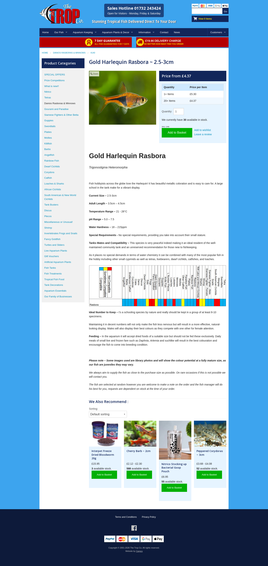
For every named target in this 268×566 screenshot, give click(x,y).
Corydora (49, 172)
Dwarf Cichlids (52, 166)
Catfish (48, 177)
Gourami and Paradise (56, 109)
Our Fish (59, 32)
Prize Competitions (54, 80)
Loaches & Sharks (54, 183)
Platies (48, 132)
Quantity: (167, 111)
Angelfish (49, 155)
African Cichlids (52, 189)
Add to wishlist (202, 130)
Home (45, 32)
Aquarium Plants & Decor (115, 32)
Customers (216, 32)
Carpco (139, 551)
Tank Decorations (53, 285)
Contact (164, 32)
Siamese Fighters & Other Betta (61, 114)
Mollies (48, 137)
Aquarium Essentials (55, 290)
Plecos (48, 216)
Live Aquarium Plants (55, 250)
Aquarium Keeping (83, 32)
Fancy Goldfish (52, 239)
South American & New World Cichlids (60, 197)
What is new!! (51, 86)
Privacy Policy (149, 517)
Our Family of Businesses (58, 296)
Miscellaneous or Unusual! (58, 222)
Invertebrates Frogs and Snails (60, 233)
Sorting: (93, 408)
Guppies (48, 120)
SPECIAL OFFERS (54, 74)
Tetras (47, 97)
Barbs (47, 149)
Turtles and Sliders (54, 245)
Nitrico (47, 91)
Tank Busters (51, 204)
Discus (48, 210)
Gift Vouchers (51, 256)
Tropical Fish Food (54, 279)
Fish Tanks (50, 267)
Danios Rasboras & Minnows (69, 53)
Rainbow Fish (51, 160)
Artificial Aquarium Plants (57, 262)
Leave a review (203, 134)
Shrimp (48, 227)
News (177, 32)
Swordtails (49, 126)
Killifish (48, 143)
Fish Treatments (53, 273)
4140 (92, 53)
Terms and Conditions (126, 517)
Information (144, 32)
